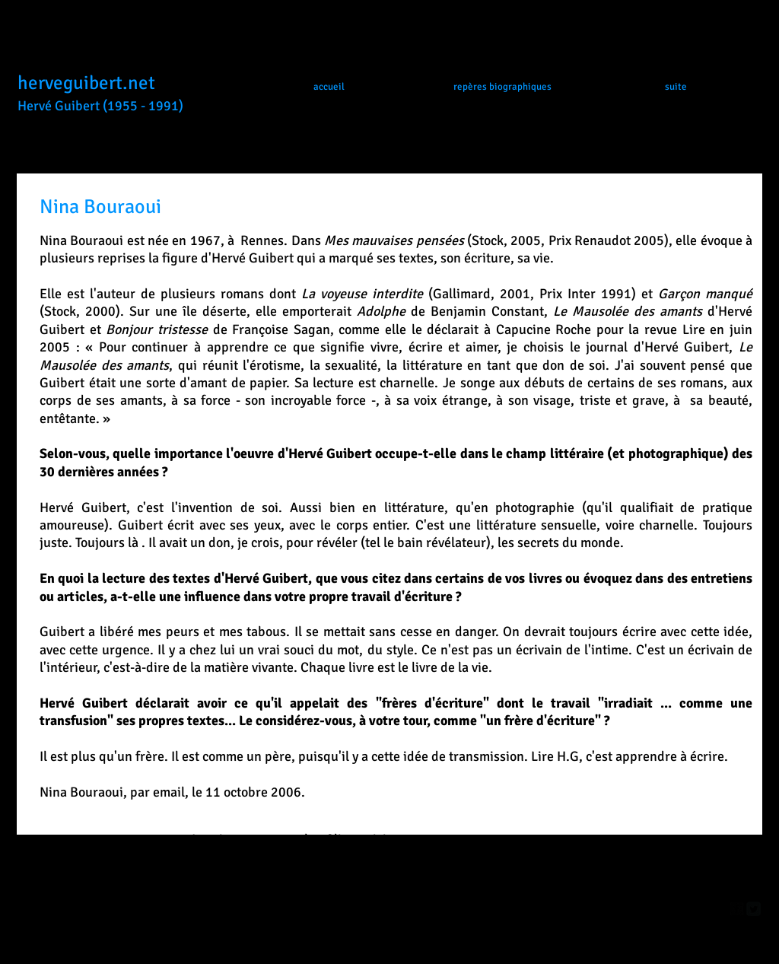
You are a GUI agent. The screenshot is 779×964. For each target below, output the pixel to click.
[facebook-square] (737, 909)
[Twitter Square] (753, 909)
